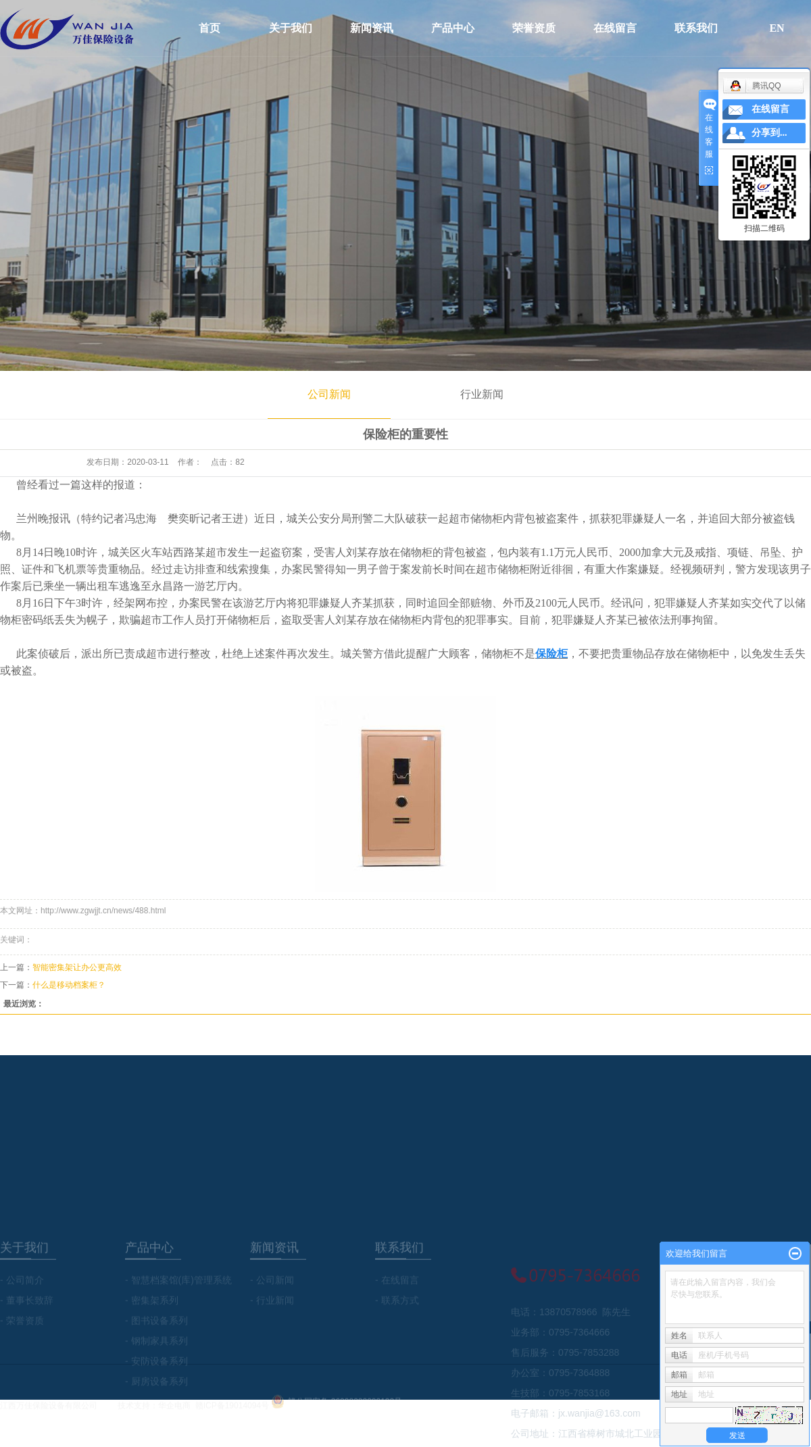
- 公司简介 (22, 1320)
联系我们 (696, 28)
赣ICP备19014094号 (232, 1412)
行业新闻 (481, 394)
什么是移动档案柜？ (68, 985)
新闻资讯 (371, 28)
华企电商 (174, 1412)
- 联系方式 (397, 1340)
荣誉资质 (534, 28)
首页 (209, 28)
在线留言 (615, 28)
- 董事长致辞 (26, 1340)
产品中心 (452, 28)
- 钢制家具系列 (156, 1380)
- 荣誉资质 (22, 1360)
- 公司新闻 (272, 1320)
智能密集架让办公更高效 (77, 967)
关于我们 (290, 28)
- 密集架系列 (151, 1340)
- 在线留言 (397, 1320)
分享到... (769, 133)
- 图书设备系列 (156, 1360)
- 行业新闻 (272, 1340)
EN (777, 28)
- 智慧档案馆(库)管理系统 (178, 1320)
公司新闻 (329, 394)
